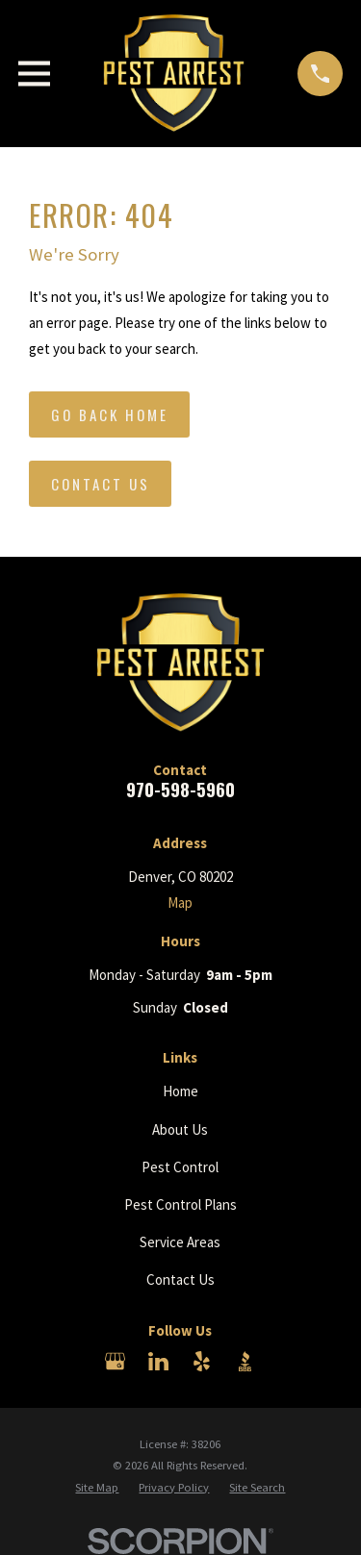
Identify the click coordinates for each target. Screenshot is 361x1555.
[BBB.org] (245, 1361)
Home (180, 1091)
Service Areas (180, 1242)
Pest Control (180, 1167)
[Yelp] (202, 1361)
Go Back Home (109, 414)
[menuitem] (96, 1488)
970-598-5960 (180, 789)
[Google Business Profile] (115, 1361)
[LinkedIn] (158, 1361)
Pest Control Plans (180, 1204)
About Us (180, 1129)
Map (180, 902)
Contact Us (100, 483)
